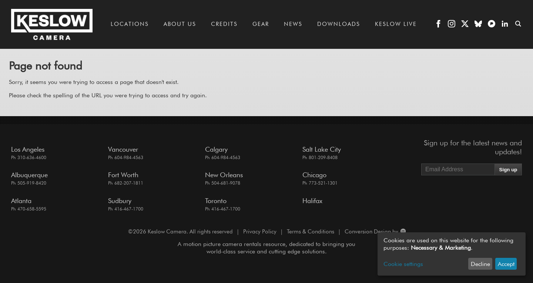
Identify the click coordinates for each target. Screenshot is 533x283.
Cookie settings (403, 263)
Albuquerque (29, 175)
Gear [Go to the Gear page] (260, 24)
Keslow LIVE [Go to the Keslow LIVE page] (396, 24)
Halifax (312, 201)
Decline (480, 263)
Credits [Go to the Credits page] (224, 24)
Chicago (314, 175)
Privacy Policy (259, 231)
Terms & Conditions (310, 231)
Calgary (216, 149)
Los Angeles (27, 149)
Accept (506, 263)
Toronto (216, 201)
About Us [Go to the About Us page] (180, 24)
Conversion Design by (375, 231)
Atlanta (21, 201)
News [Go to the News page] (293, 24)
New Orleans (224, 175)
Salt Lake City (321, 149)
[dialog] (452, 254)
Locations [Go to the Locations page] (130, 24)
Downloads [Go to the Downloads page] (338, 24)
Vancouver (123, 149)
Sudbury (119, 201)
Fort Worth (123, 175)
